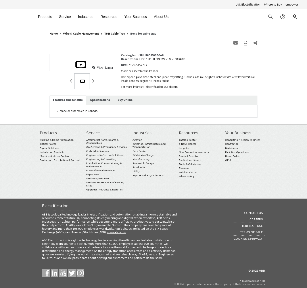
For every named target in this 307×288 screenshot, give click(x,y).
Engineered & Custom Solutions (104, 155)
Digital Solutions (49, 148)
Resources (108, 17)
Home (54, 33)
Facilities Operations (237, 152)
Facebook (46, 273)
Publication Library (190, 160)
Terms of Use (252, 226)
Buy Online (124, 100)
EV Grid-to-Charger (143, 155)
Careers (256, 219)
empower (292, 4)
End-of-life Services (97, 151)
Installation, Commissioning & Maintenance (104, 165)
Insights (184, 148)
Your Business (135, 17)
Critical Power (48, 143)
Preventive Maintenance (100, 170)
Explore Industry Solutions (148, 175)
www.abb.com (116, 232)
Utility (136, 171)
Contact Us (282, 17)
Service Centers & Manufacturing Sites (105, 184)
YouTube (63, 273)
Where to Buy (273, 4)
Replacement (94, 174)
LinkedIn (54, 273)
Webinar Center (188, 172)
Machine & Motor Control (54, 156)
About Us (161, 17)
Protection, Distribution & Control (60, 160)
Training (184, 168)
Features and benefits (68, 100)
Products (45, 17)
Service (65, 17)
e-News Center (187, 143)
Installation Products (52, 152)
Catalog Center (187, 139)
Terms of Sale (251, 232)
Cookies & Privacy (248, 239)
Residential (139, 167)
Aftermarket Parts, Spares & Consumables (102, 141)
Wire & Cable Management (81, 33)
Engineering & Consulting (101, 159)
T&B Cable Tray (114, 33)
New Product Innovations (194, 152)
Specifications (100, 100)
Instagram (80, 273)
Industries (85, 17)
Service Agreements (97, 178)
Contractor (231, 143)
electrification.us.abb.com (162, 86)
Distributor (231, 148)
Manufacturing (141, 159)
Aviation (137, 139)
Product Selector (189, 156)
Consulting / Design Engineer (242, 139)
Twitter (72, 273)
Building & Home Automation (57, 139)
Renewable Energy (143, 163)
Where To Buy (294, 17)
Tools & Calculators (190, 164)
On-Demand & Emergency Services (106, 147)
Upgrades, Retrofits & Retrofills (104, 189)
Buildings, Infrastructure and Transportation (149, 145)
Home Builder (233, 156)
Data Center (139, 151)
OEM (228, 160)
